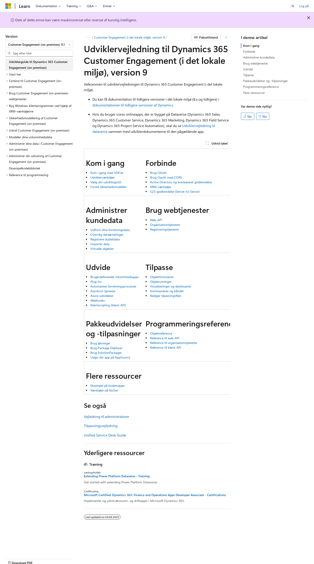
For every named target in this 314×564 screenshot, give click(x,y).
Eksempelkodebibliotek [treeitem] (24, 168)
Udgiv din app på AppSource (110, 357)
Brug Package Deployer (106, 348)
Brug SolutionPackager (106, 352)
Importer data (99, 244)
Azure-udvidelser (101, 296)
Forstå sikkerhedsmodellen (108, 187)
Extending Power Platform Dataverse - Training (117, 476)
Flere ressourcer (254, 93)
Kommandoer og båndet (167, 291)
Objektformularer (162, 277)
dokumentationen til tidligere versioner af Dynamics (132, 105)
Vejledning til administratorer (106, 416)
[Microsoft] (8, 6)
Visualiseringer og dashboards (170, 286)
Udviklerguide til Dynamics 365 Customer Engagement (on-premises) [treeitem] (38, 65)
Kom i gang (251, 45)
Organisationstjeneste (165, 225)
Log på (304, 6)
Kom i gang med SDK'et (106, 173)
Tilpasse (248, 75)
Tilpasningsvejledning (101, 425)
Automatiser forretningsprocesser (113, 286)
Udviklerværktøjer (102, 177)
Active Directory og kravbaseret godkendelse (181, 182)
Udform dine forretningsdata (110, 230)
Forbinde (249, 51)
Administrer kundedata (259, 57)
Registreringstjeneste (164, 229)
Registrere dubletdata (105, 239)
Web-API (156, 220)
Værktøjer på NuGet (104, 390)
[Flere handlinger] (226, 37)
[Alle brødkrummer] (88, 37)
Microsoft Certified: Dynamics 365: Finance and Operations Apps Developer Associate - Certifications (155, 495)
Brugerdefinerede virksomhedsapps (114, 277)
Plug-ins (96, 281)
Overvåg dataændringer (106, 234)
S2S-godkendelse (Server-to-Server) (175, 191)
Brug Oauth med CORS (166, 177)
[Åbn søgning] (292, 6)
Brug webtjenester (255, 63)
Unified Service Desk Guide (105, 435)
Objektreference (161, 333)
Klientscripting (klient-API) (108, 305)
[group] (157, 272)
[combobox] (39, 44)
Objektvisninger (161, 281)
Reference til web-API (164, 338)
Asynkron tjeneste (102, 291)
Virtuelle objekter (102, 248)
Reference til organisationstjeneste (173, 343)
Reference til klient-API (165, 347)
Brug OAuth (158, 173)
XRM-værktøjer (160, 187)
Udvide (248, 69)
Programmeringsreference (261, 86)
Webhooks (97, 300)
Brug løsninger (100, 343)
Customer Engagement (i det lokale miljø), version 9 (129, 37)
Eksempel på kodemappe (107, 385)
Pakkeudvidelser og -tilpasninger (265, 81)
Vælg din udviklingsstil (105, 182)
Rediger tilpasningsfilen (165, 296)
